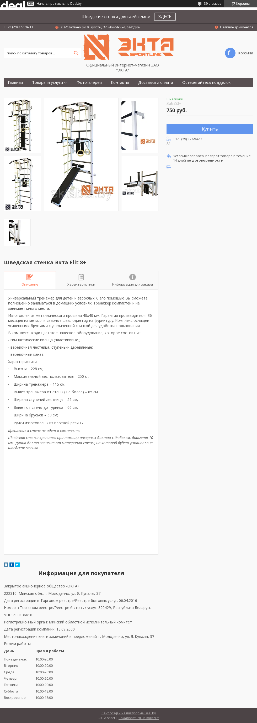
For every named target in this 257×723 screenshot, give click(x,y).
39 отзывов (212, 3)
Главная (15, 82)
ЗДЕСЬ (165, 16)
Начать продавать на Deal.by (59, 4)
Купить (210, 129)
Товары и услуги (47, 82)
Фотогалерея (89, 82)
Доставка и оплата (155, 82)
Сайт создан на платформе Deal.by (128, 713)
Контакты (120, 82)
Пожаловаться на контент (139, 718)
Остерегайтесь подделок (206, 82)
